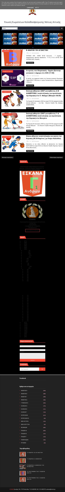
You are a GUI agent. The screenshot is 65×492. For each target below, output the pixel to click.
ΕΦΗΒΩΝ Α (24, 406)
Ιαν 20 (25, 298)
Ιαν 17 (25, 303)
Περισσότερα (30, 62)
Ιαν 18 (25, 301)
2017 (22, 325)
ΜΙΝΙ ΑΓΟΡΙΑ (25, 421)
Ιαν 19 (25, 300)
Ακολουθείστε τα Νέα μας (32, 230)
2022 (22, 245)
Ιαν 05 (25, 317)
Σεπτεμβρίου (26, 255)
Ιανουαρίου (25, 268)
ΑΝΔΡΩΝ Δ (24, 399)
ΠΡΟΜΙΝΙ (23, 442)
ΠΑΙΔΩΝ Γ (24, 436)
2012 (22, 333)
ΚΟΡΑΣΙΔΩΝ (24, 415)
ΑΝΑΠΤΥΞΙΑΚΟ (7, 91)
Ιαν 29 (25, 272)
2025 (22, 241)
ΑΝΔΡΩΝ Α (24, 390)
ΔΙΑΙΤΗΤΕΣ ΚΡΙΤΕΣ (8, 71)
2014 (22, 330)
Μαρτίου (25, 265)
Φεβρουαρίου (26, 266)
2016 (22, 327)
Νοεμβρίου (25, 252)
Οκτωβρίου (26, 253)
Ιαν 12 (25, 309)
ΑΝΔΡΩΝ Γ (24, 396)
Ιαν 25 (25, 277)
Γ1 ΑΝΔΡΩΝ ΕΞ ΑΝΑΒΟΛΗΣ (27, 165)
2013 (22, 332)
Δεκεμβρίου (26, 250)
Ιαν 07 (25, 316)
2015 (22, 328)
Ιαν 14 (25, 306)
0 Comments (36, 53)
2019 (22, 322)
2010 (22, 336)
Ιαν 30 (25, 271)
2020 (22, 249)
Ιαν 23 (25, 280)
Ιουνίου (25, 260)
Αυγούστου (26, 257)
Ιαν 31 (25, 269)
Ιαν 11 (25, 311)
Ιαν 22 (25, 295)
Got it (37, 7)
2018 (22, 324)
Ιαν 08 (25, 314)
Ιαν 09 (25, 312)
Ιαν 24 (25, 279)
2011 (22, 335)
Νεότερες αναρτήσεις (7, 157)
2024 (22, 242)
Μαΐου (24, 261)
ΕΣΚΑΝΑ (12, 489)
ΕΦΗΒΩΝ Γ (24, 412)
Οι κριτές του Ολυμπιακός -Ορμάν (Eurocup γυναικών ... (32, 284)
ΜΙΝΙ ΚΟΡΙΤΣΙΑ (25, 424)
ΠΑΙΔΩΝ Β (24, 433)
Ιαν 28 (25, 274)
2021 (22, 247)
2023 (22, 244)
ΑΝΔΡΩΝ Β (6, 51)
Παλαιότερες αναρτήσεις (56, 157)
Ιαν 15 (25, 305)
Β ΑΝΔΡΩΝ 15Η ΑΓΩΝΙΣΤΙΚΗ (37, 50)
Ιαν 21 (25, 297)
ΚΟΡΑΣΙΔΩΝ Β (25, 418)
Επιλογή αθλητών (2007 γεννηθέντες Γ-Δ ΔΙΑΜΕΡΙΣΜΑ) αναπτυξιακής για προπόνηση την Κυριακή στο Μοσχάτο (43, 116)
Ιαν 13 (25, 308)
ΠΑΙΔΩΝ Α (24, 430)
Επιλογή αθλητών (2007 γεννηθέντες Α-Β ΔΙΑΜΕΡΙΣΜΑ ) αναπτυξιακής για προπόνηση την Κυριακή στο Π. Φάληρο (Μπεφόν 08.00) (43, 93)
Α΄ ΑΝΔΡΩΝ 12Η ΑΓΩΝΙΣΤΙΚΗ (35, 452)
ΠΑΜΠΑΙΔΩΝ (24, 439)
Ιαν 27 (25, 276)
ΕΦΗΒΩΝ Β (24, 409)
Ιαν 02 (25, 319)
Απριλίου (25, 263)
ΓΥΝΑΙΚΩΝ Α (24, 403)
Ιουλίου (25, 258)
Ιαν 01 (25, 320)
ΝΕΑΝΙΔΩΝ (24, 427)
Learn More (30, 7)
